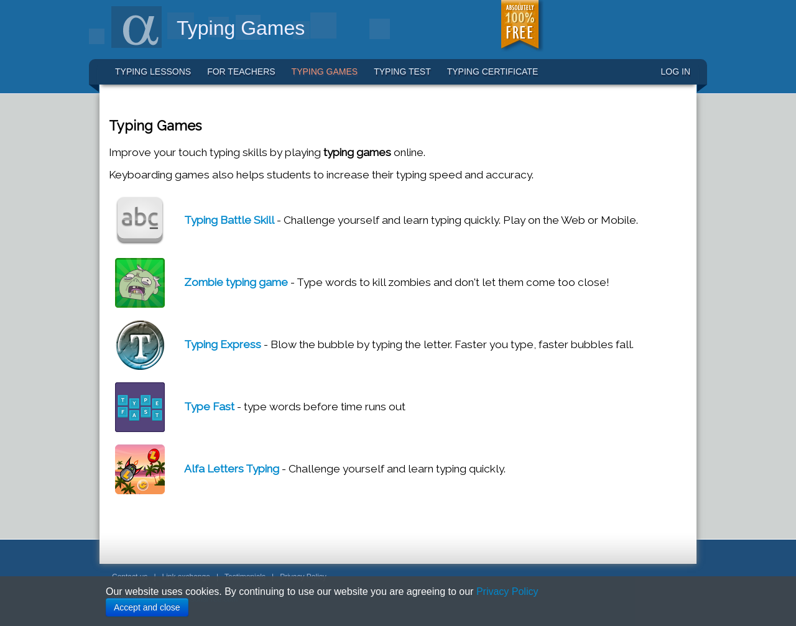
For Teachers (241, 71)
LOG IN (675, 71)
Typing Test (402, 71)
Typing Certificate (493, 71)
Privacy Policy (507, 591)
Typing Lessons (153, 71)
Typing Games (325, 71)
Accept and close (147, 607)
